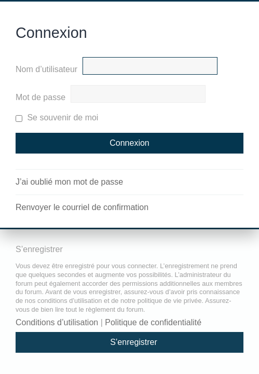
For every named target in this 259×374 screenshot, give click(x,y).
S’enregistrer (133, 342)
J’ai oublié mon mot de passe (69, 181)
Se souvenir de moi (57, 117)
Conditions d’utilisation (57, 322)
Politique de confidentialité (153, 322)
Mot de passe (40, 97)
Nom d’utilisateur (46, 69)
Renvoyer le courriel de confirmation (82, 207)
